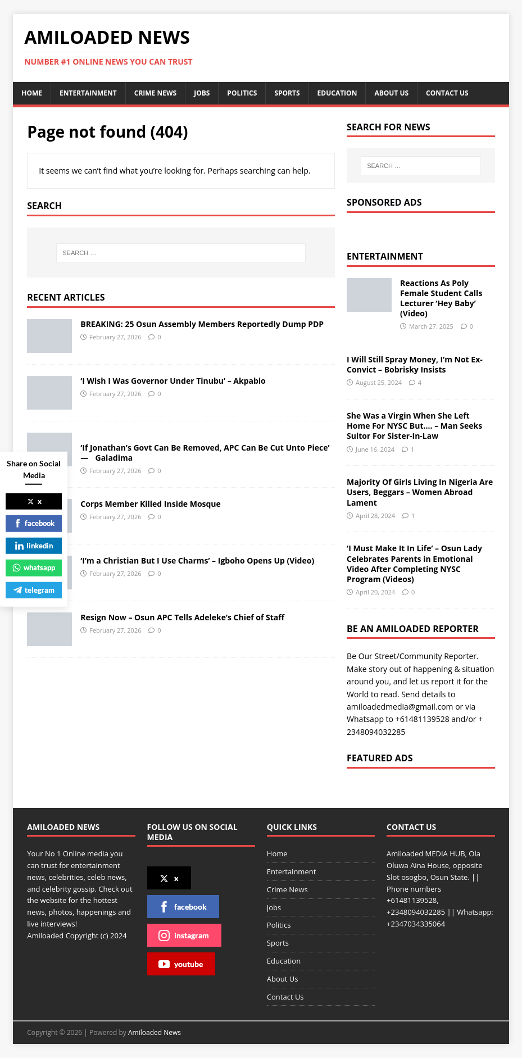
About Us (391, 93)
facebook (182, 906)
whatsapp (33, 567)
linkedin (34, 545)
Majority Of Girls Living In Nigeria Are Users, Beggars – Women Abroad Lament (420, 491)
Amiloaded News (154, 1032)
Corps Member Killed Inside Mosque (150, 503)
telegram (34, 589)
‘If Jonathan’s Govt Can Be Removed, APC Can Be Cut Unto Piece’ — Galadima (206, 452)
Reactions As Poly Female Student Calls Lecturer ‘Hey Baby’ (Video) (441, 298)
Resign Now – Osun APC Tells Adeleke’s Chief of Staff (182, 617)
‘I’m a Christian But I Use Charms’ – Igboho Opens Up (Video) (197, 560)
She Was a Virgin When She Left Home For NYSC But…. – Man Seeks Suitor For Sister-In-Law (414, 425)
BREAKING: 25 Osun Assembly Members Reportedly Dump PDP (202, 324)
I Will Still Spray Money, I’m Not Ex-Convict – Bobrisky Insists (415, 364)
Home (31, 93)
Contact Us (447, 93)
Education (337, 93)
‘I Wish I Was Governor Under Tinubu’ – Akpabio (173, 380)
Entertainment (88, 93)
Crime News (155, 93)
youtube (180, 964)
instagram (183, 935)
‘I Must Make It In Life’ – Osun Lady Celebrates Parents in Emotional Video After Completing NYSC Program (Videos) (414, 563)
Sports (286, 93)
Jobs (202, 93)
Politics (242, 93)
